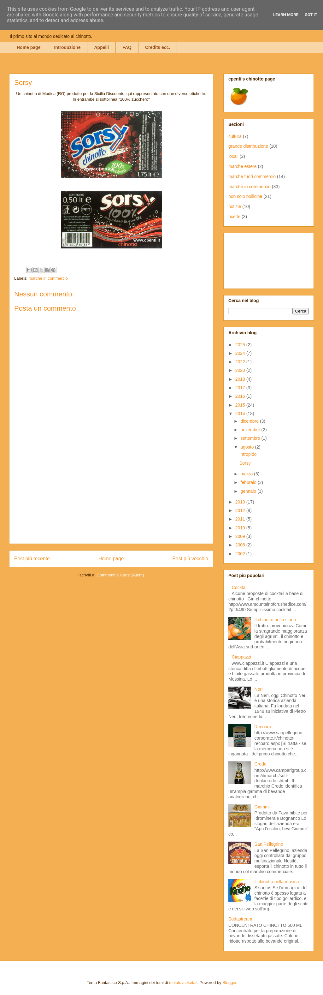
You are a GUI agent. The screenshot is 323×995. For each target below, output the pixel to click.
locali (233, 156)
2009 (240, 536)
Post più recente (32, 558)
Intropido (247, 454)
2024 (240, 353)
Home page (28, 47)
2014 (240, 413)
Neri (259, 689)
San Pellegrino (269, 844)
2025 (240, 344)
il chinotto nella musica (277, 881)
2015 (240, 405)
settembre (250, 438)
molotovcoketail (183, 982)
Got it (311, 14)
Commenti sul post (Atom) (120, 575)
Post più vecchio (190, 558)
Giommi (262, 806)
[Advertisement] (111, 499)
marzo (247, 473)
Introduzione (67, 47)
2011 (240, 518)
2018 (240, 379)
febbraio (248, 482)
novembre (250, 429)
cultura (235, 136)
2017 (240, 387)
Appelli (101, 47)
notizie (234, 206)
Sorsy (245, 463)
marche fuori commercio (252, 176)
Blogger (229, 982)
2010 (240, 527)
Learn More (285, 14)
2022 (240, 361)
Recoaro (263, 726)
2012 (240, 510)
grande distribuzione (248, 146)
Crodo (261, 763)
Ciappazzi (241, 656)
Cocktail (240, 587)
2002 (240, 553)
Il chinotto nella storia (275, 619)
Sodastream (240, 918)
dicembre (250, 421)
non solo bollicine (245, 196)
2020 (240, 370)
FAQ (127, 47)
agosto (247, 447)
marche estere (242, 166)
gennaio (248, 491)
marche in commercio (48, 278)
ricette (234, 216)
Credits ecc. (157, 47)
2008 (240, 544)
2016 (240, 396)
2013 (240, 501)
